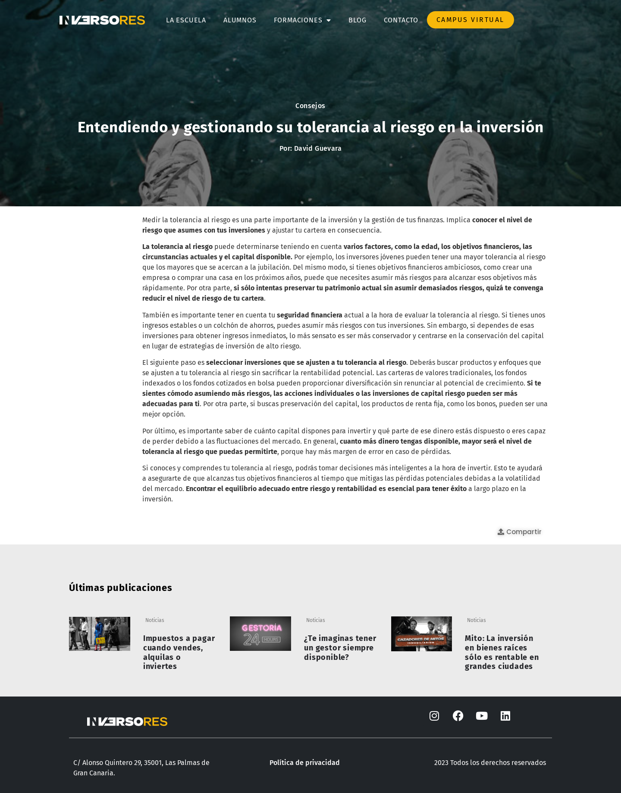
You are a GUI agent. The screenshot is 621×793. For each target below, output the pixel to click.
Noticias (154, 620)
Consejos (310, 106)
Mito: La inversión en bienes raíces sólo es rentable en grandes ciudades (502, 652)
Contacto (401, 20)
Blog (357, 20)
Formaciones (303, 20)
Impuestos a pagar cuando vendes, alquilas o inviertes (179, 652)
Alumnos (240, 20)
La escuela (186, 20)
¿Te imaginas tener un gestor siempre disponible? (340, 648)
